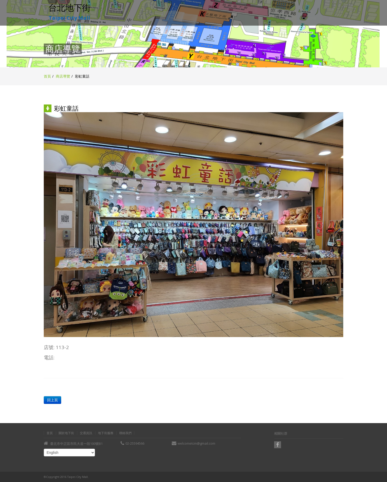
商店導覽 (63, 76)
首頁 (47, 76)
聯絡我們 (125, 433)
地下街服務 (105, 433)
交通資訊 (86, 433)
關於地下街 (66, 433)
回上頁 (52, 399)
